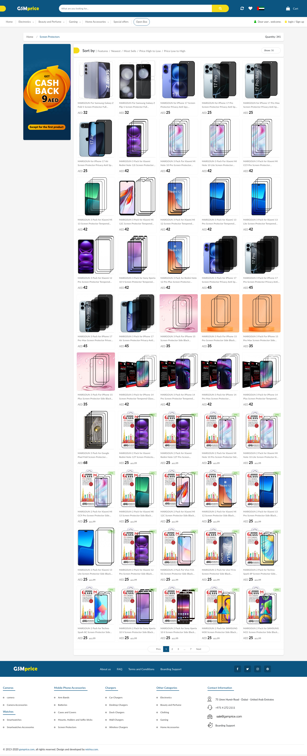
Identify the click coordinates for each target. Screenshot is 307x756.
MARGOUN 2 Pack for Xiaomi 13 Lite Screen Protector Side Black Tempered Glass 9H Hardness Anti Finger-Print (95, 574)
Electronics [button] (25, 21)
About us (105, 670)
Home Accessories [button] (95, 21)
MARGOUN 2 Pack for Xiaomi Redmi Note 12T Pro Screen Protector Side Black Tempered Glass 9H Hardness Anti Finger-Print (177, 457)
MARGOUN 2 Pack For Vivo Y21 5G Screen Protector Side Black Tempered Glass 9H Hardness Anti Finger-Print (178, 574)
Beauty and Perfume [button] (50, 21)
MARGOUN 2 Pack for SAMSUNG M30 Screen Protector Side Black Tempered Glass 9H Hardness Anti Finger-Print (219, 632)
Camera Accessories (17, 706)
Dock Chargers (117, 714)
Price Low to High (174, 51)
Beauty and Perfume (170, 706)
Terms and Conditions (141, 670)
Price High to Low (150, 51)
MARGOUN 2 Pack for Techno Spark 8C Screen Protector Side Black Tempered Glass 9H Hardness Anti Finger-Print (94, 632)
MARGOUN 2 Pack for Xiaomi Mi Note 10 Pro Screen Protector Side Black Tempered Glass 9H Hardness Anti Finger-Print (219, 457)
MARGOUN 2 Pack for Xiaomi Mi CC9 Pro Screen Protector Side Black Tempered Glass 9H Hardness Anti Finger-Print (95, 515)
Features (103, 51)
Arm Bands (63, 699)
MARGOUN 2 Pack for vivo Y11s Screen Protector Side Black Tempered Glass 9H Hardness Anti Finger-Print (219, 574)
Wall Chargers (116, 721)
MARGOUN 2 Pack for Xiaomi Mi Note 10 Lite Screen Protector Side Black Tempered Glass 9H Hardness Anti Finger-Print (261, 457)
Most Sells (130, 51)
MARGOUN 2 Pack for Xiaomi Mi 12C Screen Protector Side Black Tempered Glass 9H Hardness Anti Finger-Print (178, 515)
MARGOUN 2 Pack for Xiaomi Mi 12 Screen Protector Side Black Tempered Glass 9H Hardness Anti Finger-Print (219, 515)
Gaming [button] (73, 21)
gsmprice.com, (27, 750)
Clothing (164, 714)
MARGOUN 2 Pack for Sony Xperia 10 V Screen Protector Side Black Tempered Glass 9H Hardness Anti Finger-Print (137, 632)
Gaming (164, 721)
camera (10, 699)
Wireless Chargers (118, 728)
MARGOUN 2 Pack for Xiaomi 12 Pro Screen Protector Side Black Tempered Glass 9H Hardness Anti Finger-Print (136, 574)
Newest (115, 51)
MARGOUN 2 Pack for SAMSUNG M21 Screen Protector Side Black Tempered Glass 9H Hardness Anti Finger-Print (261, 632)
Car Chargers (116, 699)
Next (198, 650)
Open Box (141, 21)
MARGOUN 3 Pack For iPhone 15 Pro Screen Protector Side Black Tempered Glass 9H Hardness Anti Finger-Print (219, 340)
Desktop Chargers (118, 706)
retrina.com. (92, 750)
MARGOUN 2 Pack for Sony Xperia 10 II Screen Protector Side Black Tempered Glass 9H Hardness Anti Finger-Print (179, 632)
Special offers (121, 21)
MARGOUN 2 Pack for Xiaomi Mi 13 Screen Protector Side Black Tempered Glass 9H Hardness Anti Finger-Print (136, 515)
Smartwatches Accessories (20, 728)
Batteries (62, 706)
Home (9, 21)
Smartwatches (14, 721)
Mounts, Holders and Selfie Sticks (75, 721)
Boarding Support (171, 670)
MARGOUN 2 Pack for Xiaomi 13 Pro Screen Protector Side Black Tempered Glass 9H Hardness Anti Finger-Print (261, 515)
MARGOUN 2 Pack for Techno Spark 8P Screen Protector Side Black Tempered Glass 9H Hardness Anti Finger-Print (259, 574)
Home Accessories (169, 728)
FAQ (119, 670)
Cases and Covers (67, 714)
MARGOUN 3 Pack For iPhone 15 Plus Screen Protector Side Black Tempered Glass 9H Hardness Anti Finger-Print (95, 398)
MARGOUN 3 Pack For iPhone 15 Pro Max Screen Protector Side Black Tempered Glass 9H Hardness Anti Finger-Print (260, 340)
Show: (267, 50)
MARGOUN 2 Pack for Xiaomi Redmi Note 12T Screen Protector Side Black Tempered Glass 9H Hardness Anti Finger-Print (136, 457)
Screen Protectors (49, 36)
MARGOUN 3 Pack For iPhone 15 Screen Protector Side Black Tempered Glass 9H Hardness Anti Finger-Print (178, 340)
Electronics (166, 699)
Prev (158, 650)
